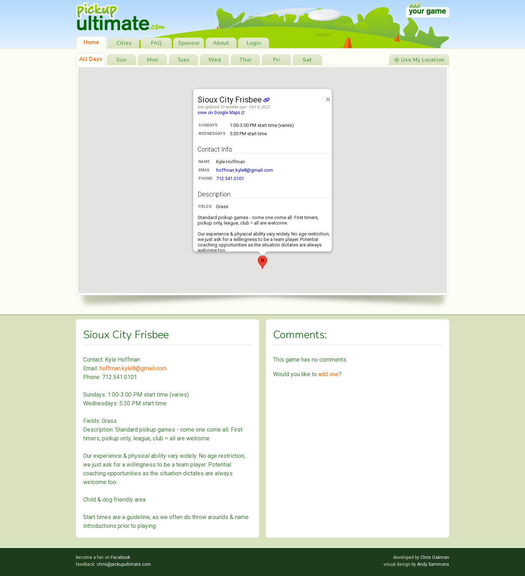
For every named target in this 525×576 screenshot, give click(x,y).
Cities (124, 43)
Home (91, 42)
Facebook (120, 557)
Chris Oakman (434, 557)
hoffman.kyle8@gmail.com (244, 170)
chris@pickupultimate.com (124, 564)
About (221, 43)
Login (253, 43)
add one (328, 374)
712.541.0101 (230, 178)
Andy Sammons (433, 564)
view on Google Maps (221, 112)
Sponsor (189, 43)
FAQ (156, 43)
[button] (262, 262)
